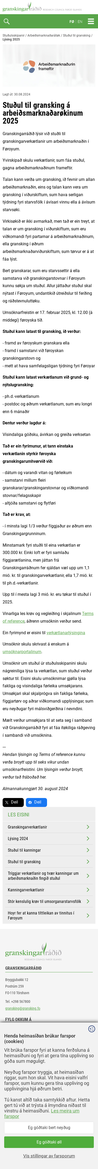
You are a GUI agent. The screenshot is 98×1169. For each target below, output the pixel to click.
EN (80, 21)
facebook (16, 1030)
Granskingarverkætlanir (49, 827)
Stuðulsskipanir (14, 35)
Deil (14, 802)
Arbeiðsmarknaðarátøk (43, 35)
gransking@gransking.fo (22, 1008)
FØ (72, 21)
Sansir (91, 1154)
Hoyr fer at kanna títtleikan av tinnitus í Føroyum (49, 916)
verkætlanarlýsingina (66, 632)
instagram (17, 1054)
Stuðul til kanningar (49, 850)
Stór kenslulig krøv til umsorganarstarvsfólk (49, 901)
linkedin (15, 1042)
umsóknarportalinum (22, 651)
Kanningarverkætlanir (49, 890)
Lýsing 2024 (49, 838)
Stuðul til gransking (76, 35)
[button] (44, 1097)
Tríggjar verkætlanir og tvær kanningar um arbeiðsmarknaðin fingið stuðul (49, 876)
